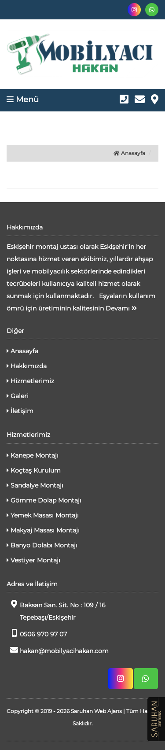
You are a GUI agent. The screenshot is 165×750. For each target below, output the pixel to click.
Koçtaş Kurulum (34, 470)
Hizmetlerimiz (30, 381)
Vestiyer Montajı (33, 560)
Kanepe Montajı (33, 455)
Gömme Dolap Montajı (44, 500)
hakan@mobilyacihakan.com (58, 650)
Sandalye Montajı (35, 485)
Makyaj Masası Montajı (43, 530)
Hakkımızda (27, 366)
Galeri (18, 396)
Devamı (121, 308)
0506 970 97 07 (37, 633)
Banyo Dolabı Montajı (42, 545)
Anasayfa (129, 153)
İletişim (20, 411)
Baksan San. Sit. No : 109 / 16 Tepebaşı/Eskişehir (56, 610)
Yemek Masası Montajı (43, 515)
